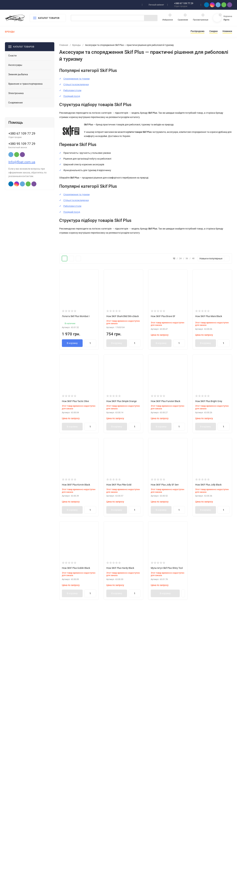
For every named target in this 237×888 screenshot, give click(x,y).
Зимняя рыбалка (76, 844)
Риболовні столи (72, 90)
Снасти (72, 834)
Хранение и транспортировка (83, 850)
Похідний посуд (71, 96)
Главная (63, 45)
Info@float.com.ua (21, 162)
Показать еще (145, 788)
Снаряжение (74, 860)
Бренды (76, 45)
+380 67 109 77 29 (183, 3)
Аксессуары (74, 839)
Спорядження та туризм (76, 78)
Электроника (75, 855)
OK (149, 874)
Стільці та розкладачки (76, 84)
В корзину (72, 343)
